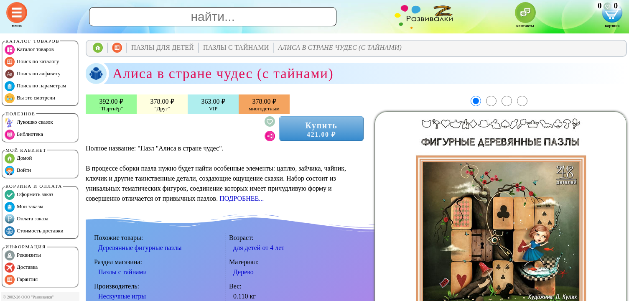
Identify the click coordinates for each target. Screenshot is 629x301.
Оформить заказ (29, 195)
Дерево (243, 271)
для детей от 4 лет (258, 247)
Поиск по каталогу (32, 62)
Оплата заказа (26, 219)
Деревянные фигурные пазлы (140, 247)
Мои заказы (24, 207)
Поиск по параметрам (35, 86)
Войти (18, 171)
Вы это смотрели (30, 98)
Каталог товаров (29, 50)
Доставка (21, 268)
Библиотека (24, 135)
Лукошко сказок (29, 122)
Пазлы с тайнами (122, 271)
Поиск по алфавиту (33, 74)
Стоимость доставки (34, 231)
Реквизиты (23, 255)
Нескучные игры (122, 296)
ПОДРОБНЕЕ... (241, 198)
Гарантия (21, 280)
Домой (18, 158)
